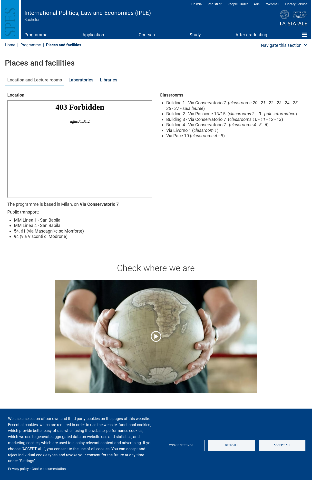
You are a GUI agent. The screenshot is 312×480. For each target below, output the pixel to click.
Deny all (231, 445)
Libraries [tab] (108, 79)
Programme (36, 34)
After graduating (251, 34)
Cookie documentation (49, 469)
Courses (147, 34)
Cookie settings (181, 445)
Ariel (257, 4)
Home (304, 35)
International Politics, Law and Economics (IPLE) (87, 13)
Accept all (281, 445)
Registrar (215, 4)
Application (93, 34)
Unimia (196, 4)
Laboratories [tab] (80, 79)
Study (195, 34)
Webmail (272, 4)
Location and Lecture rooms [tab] (34, 79)
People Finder (237, 4)
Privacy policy (18, 469)
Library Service (296, 4)
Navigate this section (281, 45)
